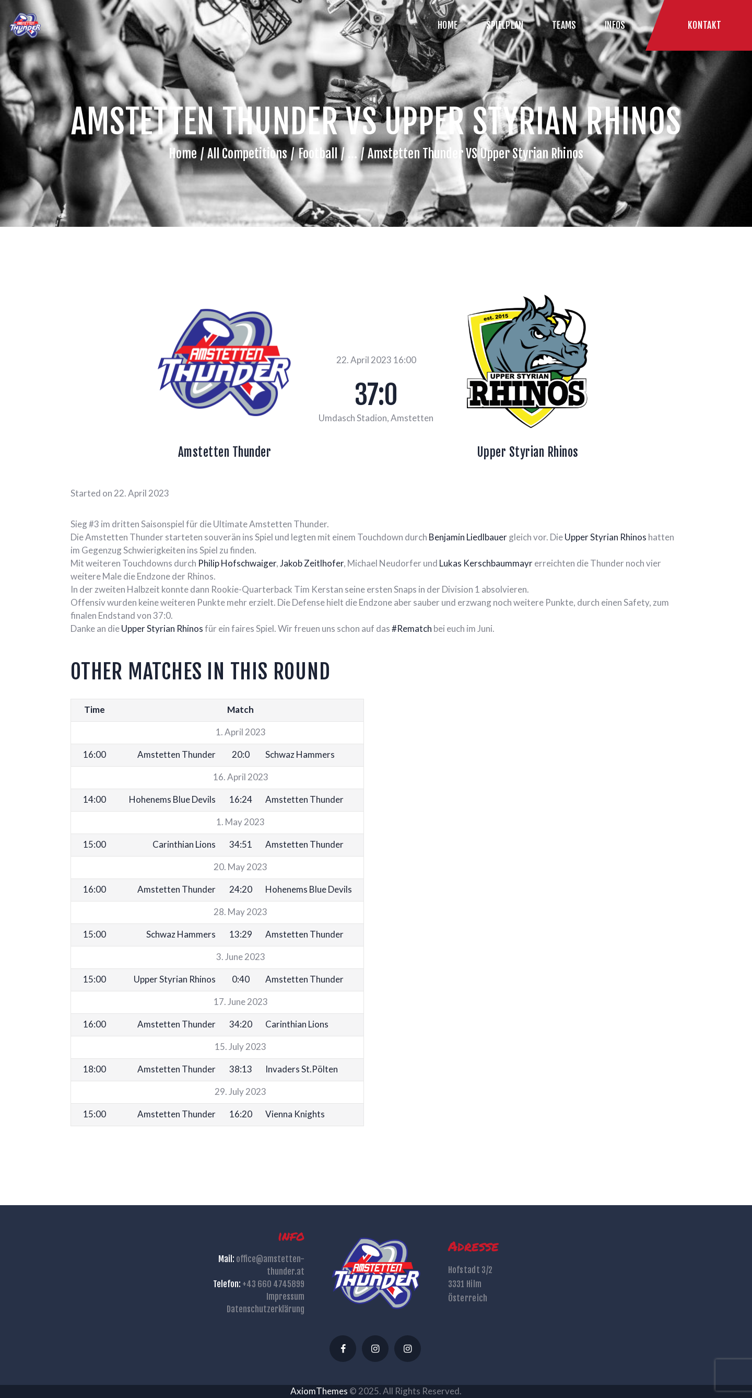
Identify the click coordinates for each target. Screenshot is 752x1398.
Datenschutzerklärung (265, 1309)
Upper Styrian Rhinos (528, 452)
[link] (468, 537)
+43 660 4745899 (273, 1284)
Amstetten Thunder (225, 452)
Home (183, 153)
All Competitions (247, 153)
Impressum (285, 1296)
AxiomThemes (319, 1390)
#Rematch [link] (412, 628)
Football (317, 153)
